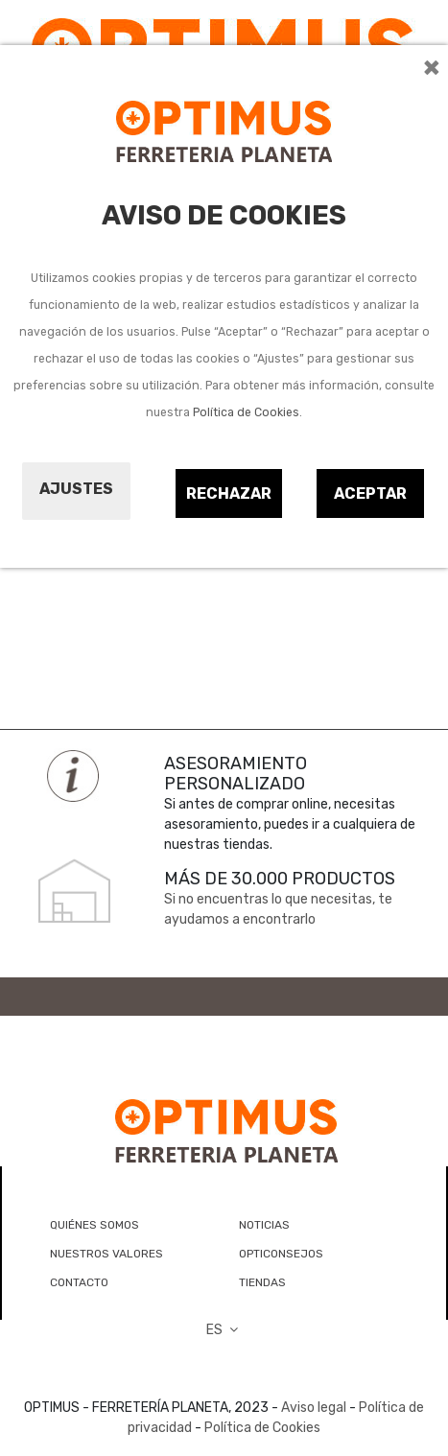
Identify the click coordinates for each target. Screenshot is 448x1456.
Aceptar (370, 493)
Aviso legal (313, 1407)
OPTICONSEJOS (281, 1253)
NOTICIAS (264, 1225)
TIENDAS (262, 1282)
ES (224, 1330)
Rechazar (228, 493)
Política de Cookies (246, 412)
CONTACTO (79, 1282)
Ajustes (76, 489)
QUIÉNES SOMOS (94, 1225)
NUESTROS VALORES (106, 1253)
